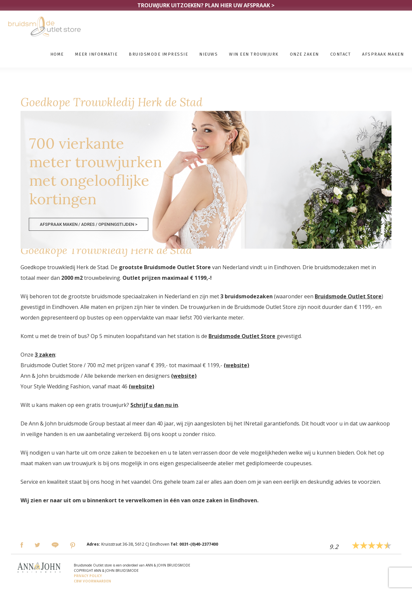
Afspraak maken (383, 54)
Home (57, 54)
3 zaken (45, 354)
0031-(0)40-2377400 (198, 544)
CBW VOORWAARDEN (92, 581)
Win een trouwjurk (254, 54)
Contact (340, 54)
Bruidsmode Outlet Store (348, 296)
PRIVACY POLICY (88, 575)
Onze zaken (304, 54)
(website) (236, 365)
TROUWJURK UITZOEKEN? (206, 5)
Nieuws (208, 54)
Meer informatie (96, 54)
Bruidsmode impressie (158, 54)
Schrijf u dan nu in (154, 405)
